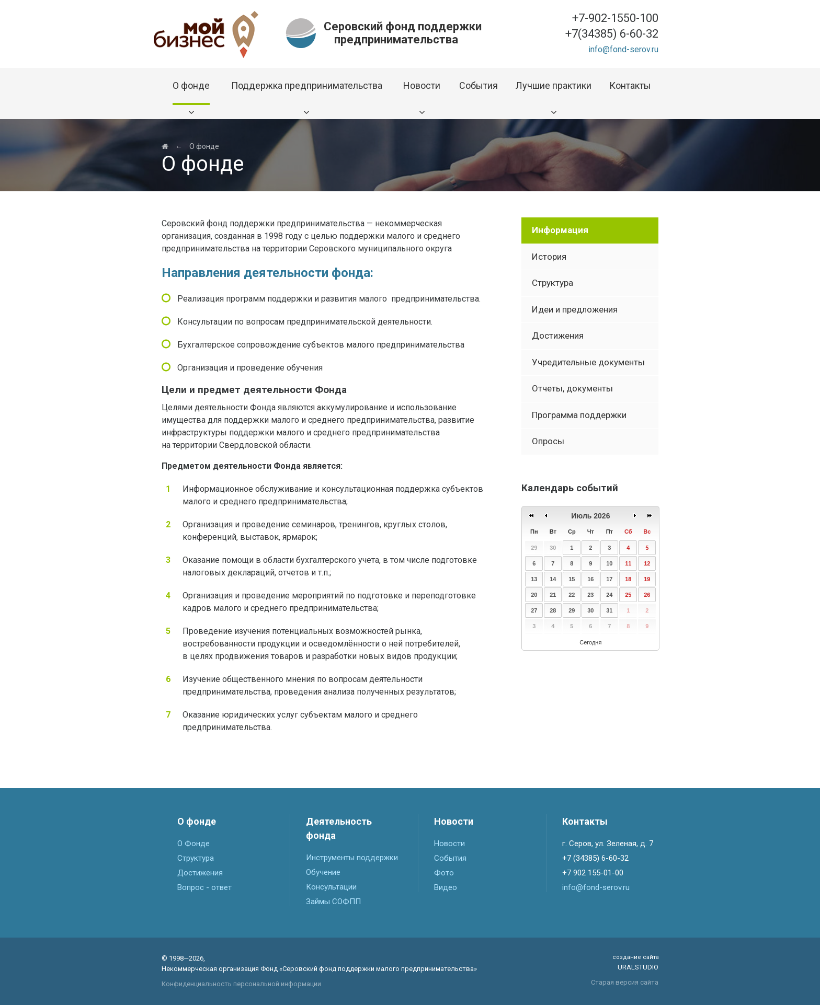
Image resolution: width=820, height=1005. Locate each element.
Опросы (548, 441)
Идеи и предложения (575, 309)
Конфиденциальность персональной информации (241, 984)
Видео (445, 887)
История (549, 256)
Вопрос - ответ (204, 887)
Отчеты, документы (572, 388)
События (450, 858)
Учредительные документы (588, 362)
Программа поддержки (579, 415)
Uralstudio (635, 962)
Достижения (558, 335)
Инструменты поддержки (352, 857)
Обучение (323, 872)
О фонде (204, 146)
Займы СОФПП (333, 901)
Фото (444, 872)
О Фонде (193, 843)
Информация (560, 230)
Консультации (331, 887)
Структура (552, 283)
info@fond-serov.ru (623, 49)
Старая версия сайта (624, 982)
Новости (449, 843)
